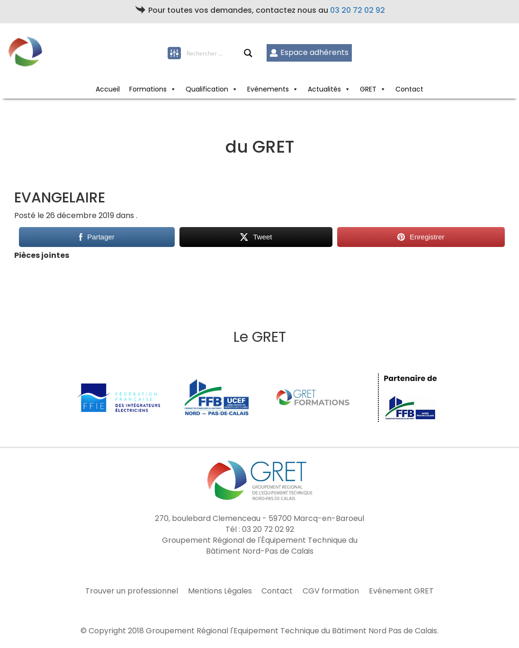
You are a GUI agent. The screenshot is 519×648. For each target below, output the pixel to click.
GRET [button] (368, 89)
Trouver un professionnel (131, 591)
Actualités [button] (324, 89)
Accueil (108, 89)
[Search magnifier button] (248, 53)
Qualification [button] (207, 89)
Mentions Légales (220, 591)
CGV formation (331, 591)
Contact (409, 89)
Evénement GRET (401, 591)
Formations (148, 89)
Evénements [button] (268, 89)
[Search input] (215, 53)
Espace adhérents (309, 52)
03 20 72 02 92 (357, 10)
